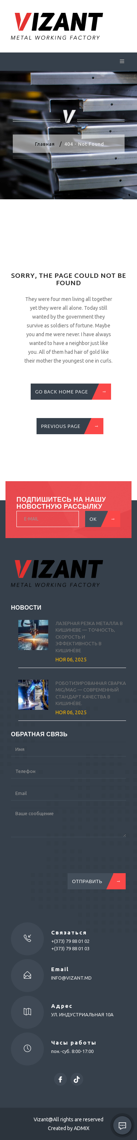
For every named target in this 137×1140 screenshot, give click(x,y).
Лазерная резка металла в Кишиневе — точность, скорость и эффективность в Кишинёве (89, 637)
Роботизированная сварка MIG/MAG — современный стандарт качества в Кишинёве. (91, 693)
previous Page (68, 426)
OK (100, 519)
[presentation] (66, 859)
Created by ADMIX (69, 1128)
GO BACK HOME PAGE (69, 392)
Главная (45, 143)
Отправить (94, 881)
